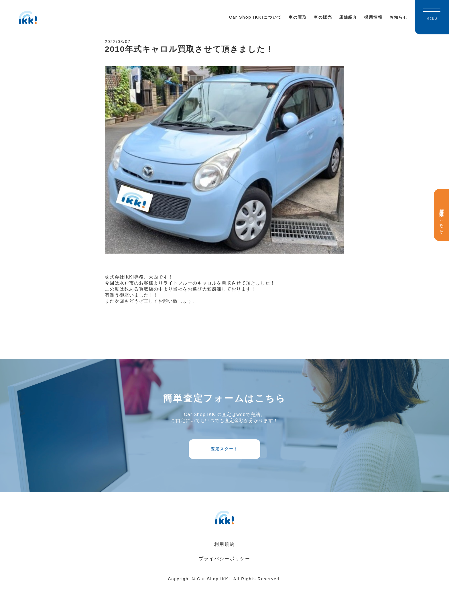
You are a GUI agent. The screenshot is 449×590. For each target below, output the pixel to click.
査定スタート (224, 452)
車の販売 (323, 17)
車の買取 (298, 17)
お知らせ (398, 17)
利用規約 (224, 548)
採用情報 (373, 17)
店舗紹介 (348, 17)
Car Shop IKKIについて (255, 17)
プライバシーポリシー (224, 562)
